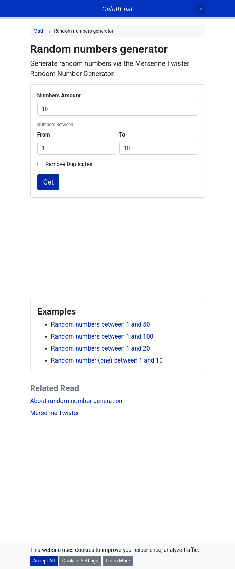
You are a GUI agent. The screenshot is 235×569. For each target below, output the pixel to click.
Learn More (118, 561)
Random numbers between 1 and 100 (102, 336)
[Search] (200, 8)
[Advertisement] (117, 246)
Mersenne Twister (54, 412)
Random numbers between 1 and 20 (100, 348)
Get (48, 182)
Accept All (44, 561)
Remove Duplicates (69, 164)
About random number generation (76, 400)
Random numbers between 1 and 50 (100, 324)
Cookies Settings (80, 561)
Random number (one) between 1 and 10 (107, 360)
